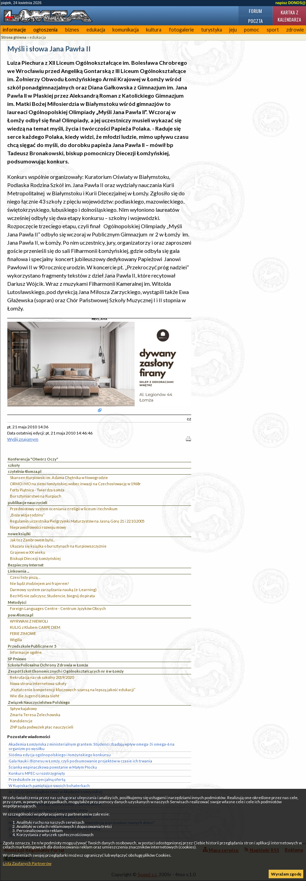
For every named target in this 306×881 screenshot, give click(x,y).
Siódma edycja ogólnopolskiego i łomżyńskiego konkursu (60, 754)
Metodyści (17, 602)
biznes (72, 30)
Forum (255, 10)
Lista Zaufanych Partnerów (27, 863)
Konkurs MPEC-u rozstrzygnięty (37, 773)
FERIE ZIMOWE (23, 633)
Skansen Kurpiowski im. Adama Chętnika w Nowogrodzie (59, 477)
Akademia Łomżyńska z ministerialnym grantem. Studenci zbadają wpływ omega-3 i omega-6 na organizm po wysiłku (91, 746)
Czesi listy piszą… (25, 577)
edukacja (95, 30)
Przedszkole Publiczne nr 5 (32, 646)
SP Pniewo (17, 659)
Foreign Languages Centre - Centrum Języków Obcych (58, 608)
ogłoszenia (45, 30)
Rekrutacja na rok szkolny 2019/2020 (42, 677)
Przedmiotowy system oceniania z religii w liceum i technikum (64, 508)
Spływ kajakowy (23, 708)
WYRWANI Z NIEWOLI (29, 621)
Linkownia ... (18, 571)
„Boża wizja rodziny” (27, 515)
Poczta (255, 20)
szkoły (14, 465)
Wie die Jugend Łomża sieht (34, 696)
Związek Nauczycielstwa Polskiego (39, 702)
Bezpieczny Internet (26, 565)
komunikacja (125, 30)
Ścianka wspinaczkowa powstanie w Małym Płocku (53, 767)
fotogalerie (181, 30)
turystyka (211, 30)
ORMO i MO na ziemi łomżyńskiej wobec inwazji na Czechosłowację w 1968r (75, 483)
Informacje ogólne (26, 652)
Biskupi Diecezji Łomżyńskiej (35, 558)
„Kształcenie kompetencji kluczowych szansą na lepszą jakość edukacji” (72, 689)
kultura (153, 30)
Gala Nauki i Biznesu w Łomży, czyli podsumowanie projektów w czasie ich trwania (80, 761)
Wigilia (16, 639)
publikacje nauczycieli (27, 502)
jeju (233, 30)
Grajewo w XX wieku (27, 552)
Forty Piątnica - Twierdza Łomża (37, 490)
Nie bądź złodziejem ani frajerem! (39, 583)
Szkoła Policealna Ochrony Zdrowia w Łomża (48, 665)
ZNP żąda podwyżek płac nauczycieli (41, 727)
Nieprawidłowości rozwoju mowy (38, 527)
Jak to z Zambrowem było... (32, 540)
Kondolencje (21, 721)
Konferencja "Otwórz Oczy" (33, 459)
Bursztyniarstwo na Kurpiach (35, 496)
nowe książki (19, 533)
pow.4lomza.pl (20, 615)
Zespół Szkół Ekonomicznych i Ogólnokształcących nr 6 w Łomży (66, 671)
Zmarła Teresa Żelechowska (35, 714)
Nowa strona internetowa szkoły (38, 683)
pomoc (251, 30)
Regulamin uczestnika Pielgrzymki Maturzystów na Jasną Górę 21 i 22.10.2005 (77, 521)
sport (273, 30)
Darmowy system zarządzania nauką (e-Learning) (53, 589)
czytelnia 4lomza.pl (24, 471)
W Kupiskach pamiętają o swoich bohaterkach (49, 785)
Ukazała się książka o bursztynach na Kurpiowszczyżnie (58, 546)
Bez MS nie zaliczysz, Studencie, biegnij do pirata (52, 596)
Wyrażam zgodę (286, 874)
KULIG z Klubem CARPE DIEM (35, 627)
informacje (14, 30)
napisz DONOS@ (291, 3)
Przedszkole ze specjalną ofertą (37, 779)
